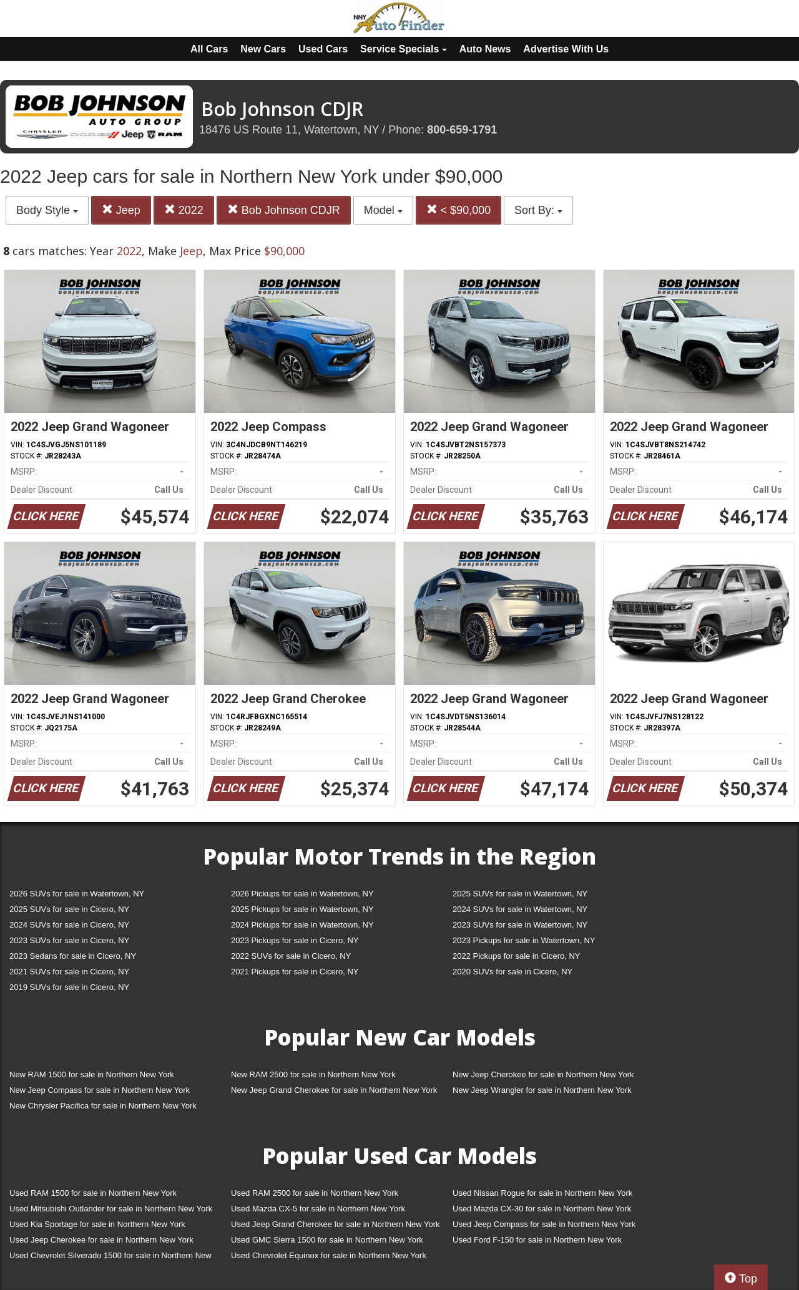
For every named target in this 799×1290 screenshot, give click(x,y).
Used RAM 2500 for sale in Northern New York (314, 1193)
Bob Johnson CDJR (283, 209)
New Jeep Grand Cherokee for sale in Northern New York (334, 1090)
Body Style (47, 210)
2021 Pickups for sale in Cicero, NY (294, 971)
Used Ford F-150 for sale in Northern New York (537, 1239)
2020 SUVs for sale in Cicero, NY (512, 971)
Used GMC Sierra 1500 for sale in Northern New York (327, 1239)
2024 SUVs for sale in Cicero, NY (69, 924)
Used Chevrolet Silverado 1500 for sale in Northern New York (110, 1258)
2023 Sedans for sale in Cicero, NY (72, 956)
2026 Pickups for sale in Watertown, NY (302, 893)
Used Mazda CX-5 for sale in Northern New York (318, 1208)
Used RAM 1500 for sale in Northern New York (93, 1193)
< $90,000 (458, 209)
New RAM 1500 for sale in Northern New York (91, 1074)
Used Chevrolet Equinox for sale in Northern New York (328, 1255)
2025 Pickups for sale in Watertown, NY (302, 909)
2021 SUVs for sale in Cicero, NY (69, 971)
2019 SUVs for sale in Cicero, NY (69, 987)
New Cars (263, 49)
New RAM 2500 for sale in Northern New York (313, 1074)
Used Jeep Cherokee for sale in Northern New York (101, 1239)
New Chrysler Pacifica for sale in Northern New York (103, 1105)
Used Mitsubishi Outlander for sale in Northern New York (110, 1208)
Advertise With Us (566, 49)
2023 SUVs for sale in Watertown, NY (520, 924)
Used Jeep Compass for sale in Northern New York (544, 1224)
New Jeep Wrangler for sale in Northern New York (542, 1090)
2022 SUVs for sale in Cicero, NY (291, 956)
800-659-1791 (462, 130)
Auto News (485, 49)
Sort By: (538, 210)
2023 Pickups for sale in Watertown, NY (524, 940)
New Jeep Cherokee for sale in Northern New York (543, 1074)
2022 (183, 209)
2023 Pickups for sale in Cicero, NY (294, 940)
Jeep (121, 209)
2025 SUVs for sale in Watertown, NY (520, 893)
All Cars (209, 49)
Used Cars (323, 49)
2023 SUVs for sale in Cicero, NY (69, 940)
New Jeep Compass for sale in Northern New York (99, 1090)
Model (383, 210)
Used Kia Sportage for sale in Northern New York (97, 1224)
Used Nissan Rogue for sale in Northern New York (542, 1193)
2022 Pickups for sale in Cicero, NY (516, 956)
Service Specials (403, 49)
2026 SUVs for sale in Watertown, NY (76, 893)
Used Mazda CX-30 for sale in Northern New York (542, 1208)
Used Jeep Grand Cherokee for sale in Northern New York (335, 1224)
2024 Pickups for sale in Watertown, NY (302, 924)
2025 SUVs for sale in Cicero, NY (69, 909)
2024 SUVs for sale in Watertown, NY (520, 909)
